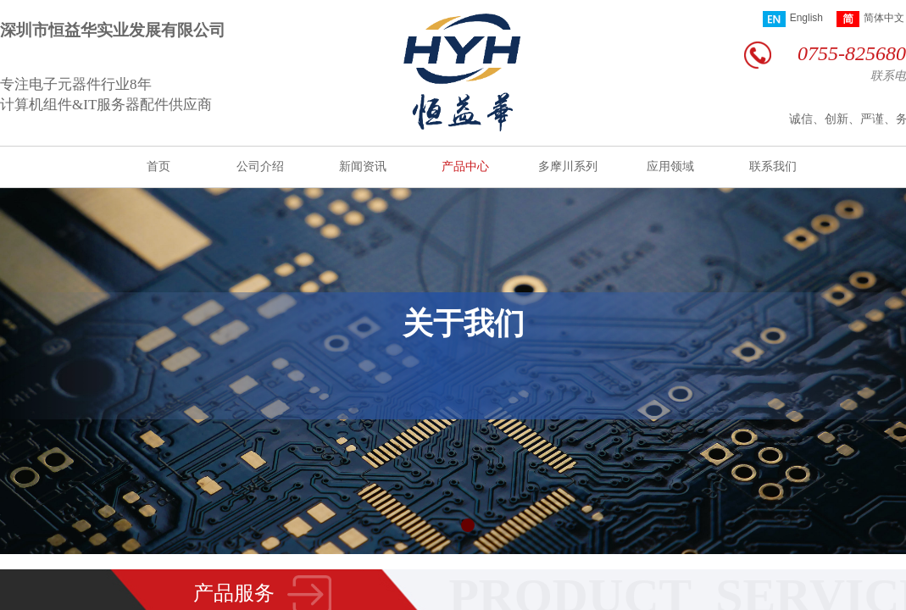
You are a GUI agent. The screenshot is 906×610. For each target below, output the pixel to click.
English (793, 19)
